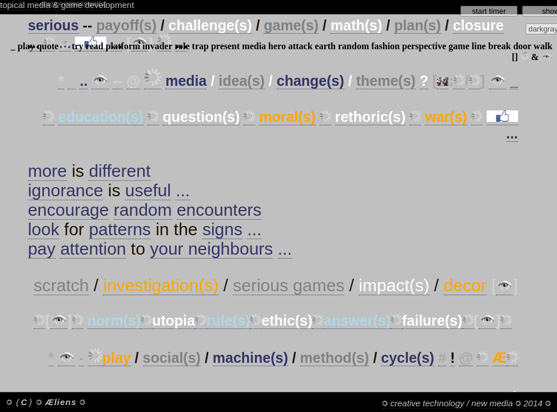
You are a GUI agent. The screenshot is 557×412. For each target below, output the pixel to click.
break (499, 46)
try (77, 46)
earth (325, 46)
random (353, 46)
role (181, 46)
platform (123, 46)
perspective (424, 46)
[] (515, 57)
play (26, 46)
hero (277, 46)
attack (300, 46)
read (95, 46)
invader (157, 46)
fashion (385, 46)
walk (543, 46)
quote (47, 46)
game (458, 46)
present (225, 46)
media (254, 46)
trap (200, 46)
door (522, 46)
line (479, 46)
